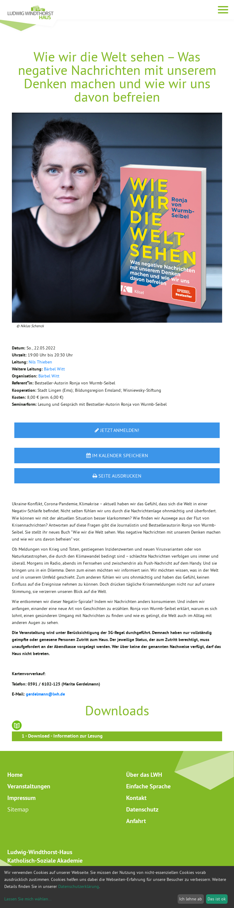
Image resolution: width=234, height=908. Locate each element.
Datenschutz (142, 809)
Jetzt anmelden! (117, 430)
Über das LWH (144, 775)
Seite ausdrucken (117, 476)
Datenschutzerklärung (78, 886)
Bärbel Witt (54, 369)
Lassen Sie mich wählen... (27, 899)
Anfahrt (136, 821)
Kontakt (136, 798)
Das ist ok (216, 899)
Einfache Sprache (148, 786)
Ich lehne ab (190, 899)
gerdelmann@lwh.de (45, 694)
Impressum (21, 798)
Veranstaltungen (28, 786)
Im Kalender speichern (117, 455)
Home (15, 775)
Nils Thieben (40, 362)
